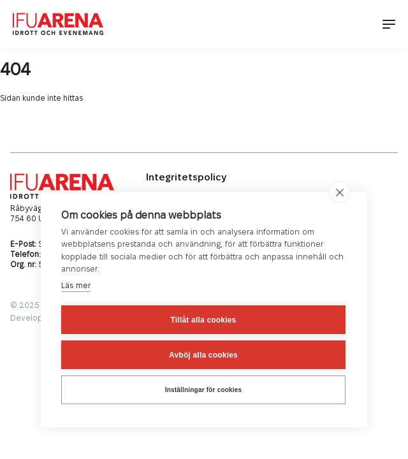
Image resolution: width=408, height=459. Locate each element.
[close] (339, 192)
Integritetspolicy (186, 177)
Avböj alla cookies (203, 355)
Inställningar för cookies (203, 389)
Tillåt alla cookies (204, 320)
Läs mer (76, 285)
